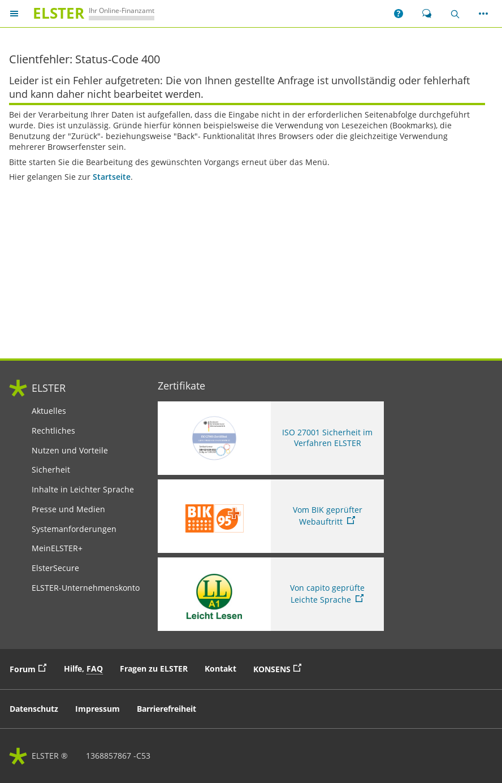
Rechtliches (53, 431)
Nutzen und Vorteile (70, 450)
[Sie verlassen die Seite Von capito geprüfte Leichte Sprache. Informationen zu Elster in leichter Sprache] (271, 594)
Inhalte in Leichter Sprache (83, 489)
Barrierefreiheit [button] (166, 708)
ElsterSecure (55, 568)
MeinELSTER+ (57, 548)
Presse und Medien (68, 509)
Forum (31, 668)
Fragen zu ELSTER (154, 668)
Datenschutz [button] (34, 708)
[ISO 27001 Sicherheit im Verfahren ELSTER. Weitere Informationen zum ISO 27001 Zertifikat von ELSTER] (271, 438)
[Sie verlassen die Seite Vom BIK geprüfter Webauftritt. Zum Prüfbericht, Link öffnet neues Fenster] (271, 516)
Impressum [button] (97, 708)
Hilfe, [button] (83, 668)
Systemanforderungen (74, 529)
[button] (398, 13)
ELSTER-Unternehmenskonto (86, 588)
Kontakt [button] (220, 668)
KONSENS (280, 668)
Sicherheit (51, 470)
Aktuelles (49, 411)
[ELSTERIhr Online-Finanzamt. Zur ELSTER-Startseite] (91, 13)
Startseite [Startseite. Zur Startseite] (112, 177)
